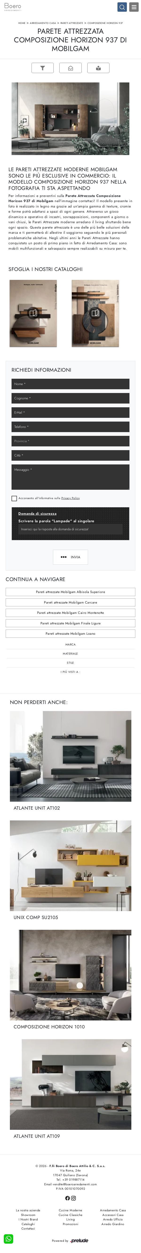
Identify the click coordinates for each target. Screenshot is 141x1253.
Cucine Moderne (70, 1210)
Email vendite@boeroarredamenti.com (70, 1184)
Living (70, 1219)
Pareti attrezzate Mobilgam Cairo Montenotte (70, 612)
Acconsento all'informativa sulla (49, 498)
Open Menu (134, 7)
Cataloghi (28, 1224)
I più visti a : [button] (71, 672)
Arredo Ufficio (113, 1219)
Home (22, 23)
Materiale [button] (70, 654)
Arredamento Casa (43, 23)
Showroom (28, 1215)
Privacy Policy (70, 498)
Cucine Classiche (71, 1215)
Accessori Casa (112, 1215)
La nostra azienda (28, 1210)
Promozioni (70, 1224)
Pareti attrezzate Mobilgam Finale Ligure (70, 623)
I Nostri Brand (28, 1219)
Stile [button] (70, 663)
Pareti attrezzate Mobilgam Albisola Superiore (70, 591)
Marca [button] (70, 644)
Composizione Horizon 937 (105, 23)
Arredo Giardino (112, 1224)
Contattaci (28, 1228)
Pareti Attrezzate (71, 23)
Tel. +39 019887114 (70, 1179)
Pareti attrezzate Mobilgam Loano (71, 633)
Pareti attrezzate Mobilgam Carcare (70, 602)
